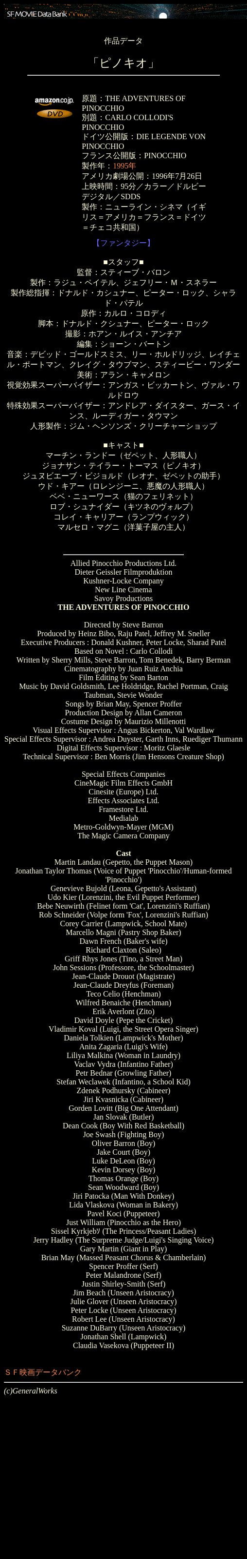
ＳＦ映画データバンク (43, 1372)
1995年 (124, 166)
